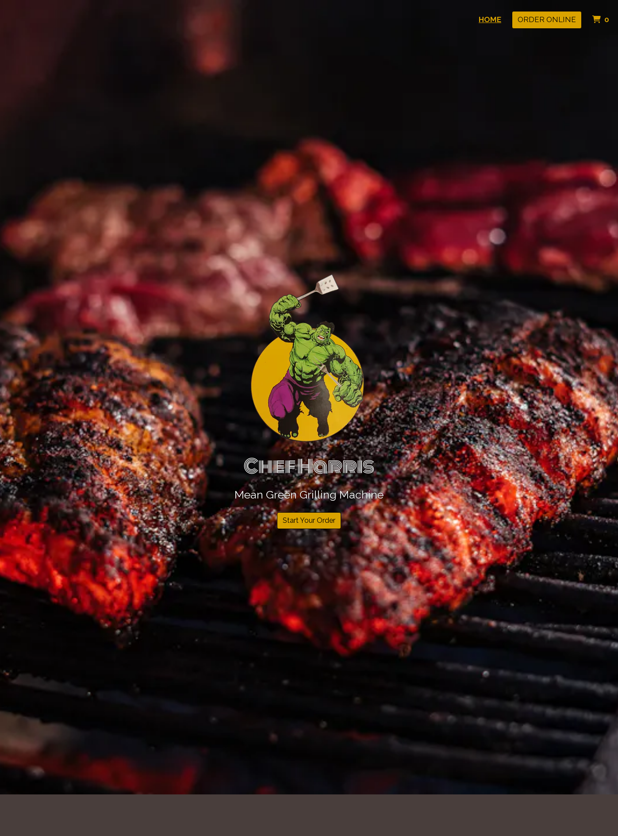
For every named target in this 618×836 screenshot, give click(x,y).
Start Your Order (309, 520)
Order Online (547, 19)
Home (490, 19)
